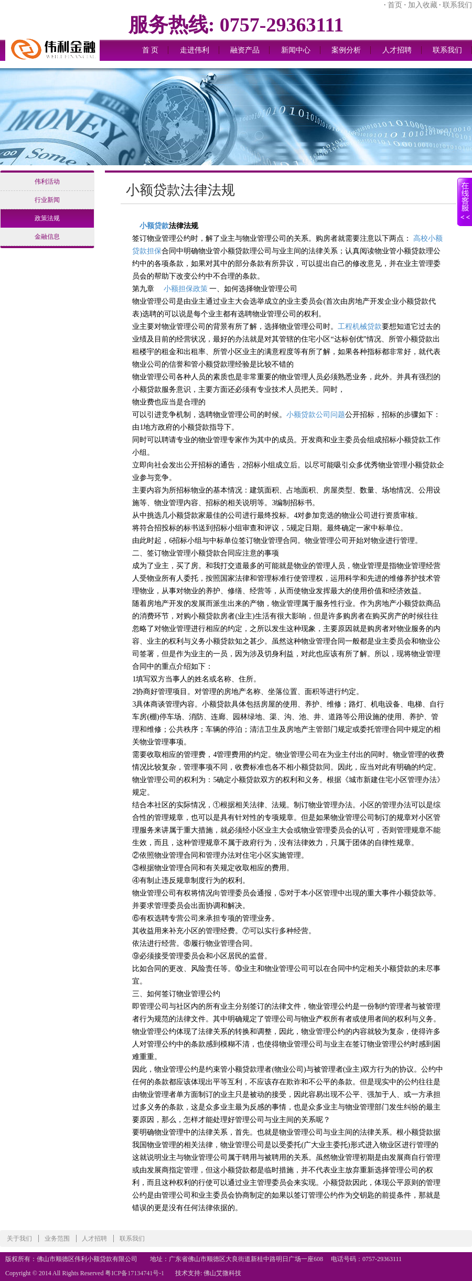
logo (52, 31)
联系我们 (457, 5)
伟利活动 (47, 181)
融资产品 (245, 50)
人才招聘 (397, 50)
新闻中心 (295, 50)
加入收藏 (422, 5)
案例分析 (346, 50)
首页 (395, 5)
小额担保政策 (186, 289)
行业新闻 (47, 200)
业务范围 (57, 1238)
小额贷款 (154, 226)
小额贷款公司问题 (315, 415)
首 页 (150, 50)
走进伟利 (194, 50)
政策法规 (47, 218)
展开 (464, 208)
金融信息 (47, 236)
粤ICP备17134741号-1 (134, 1273)
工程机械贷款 (360, 326)
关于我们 (19, 1238)
